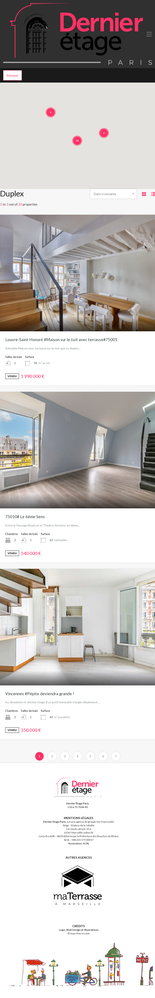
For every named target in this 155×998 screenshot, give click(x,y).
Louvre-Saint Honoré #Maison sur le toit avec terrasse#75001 (61, 339)
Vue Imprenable (105, 830)
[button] (104, 141)
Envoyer (12, 75)
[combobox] (113, 194)
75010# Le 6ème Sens (25, 516)
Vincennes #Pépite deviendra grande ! (39, 693)
